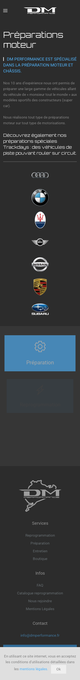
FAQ (40, 585)
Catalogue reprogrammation (40, 593)
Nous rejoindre (40, 601)
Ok (58, 669)
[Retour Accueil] (40, 10)
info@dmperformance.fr (40, 635)
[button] (5, 10)
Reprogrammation (40, 535)
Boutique (40, 559)
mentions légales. (34, 669)
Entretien (40, 551)
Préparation (40, 543)
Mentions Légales (40, 609)
